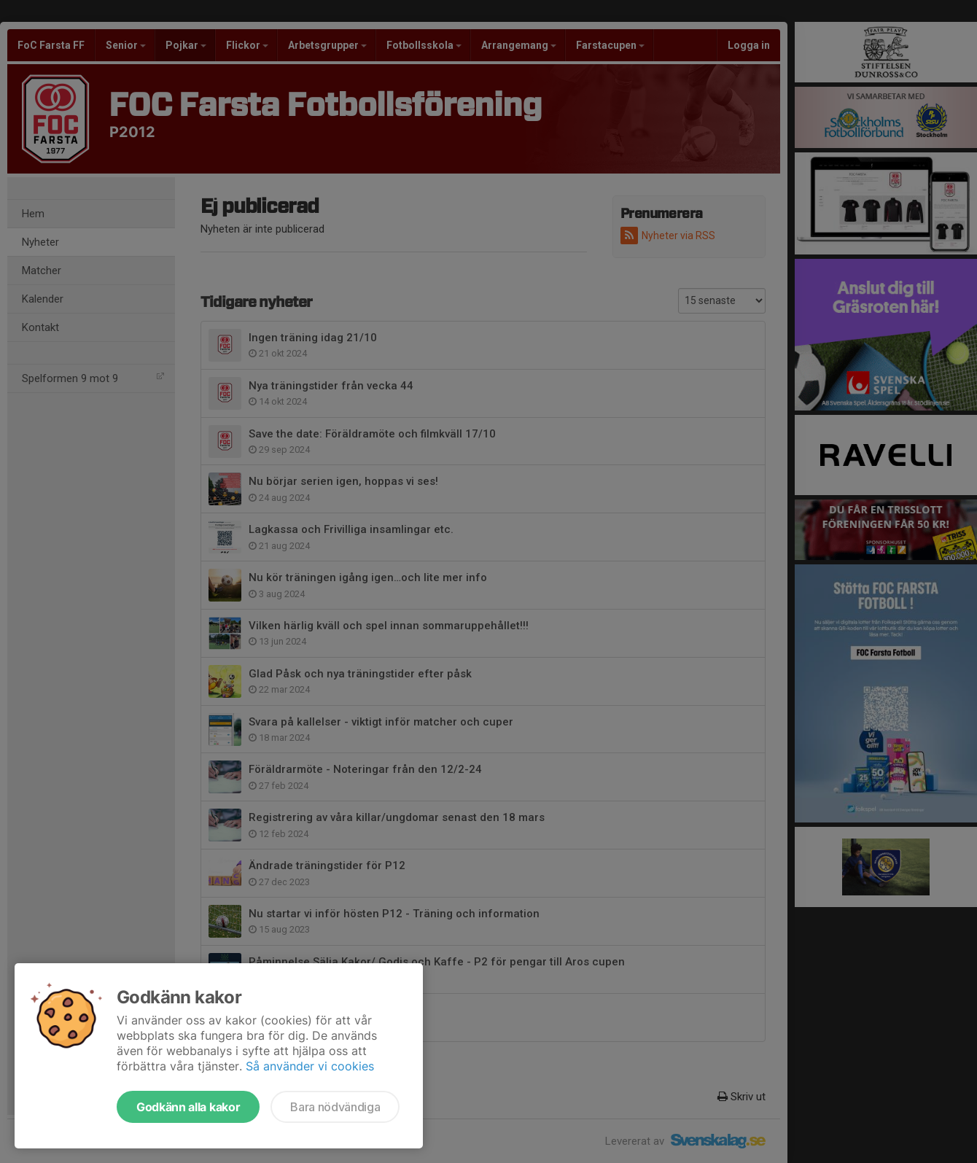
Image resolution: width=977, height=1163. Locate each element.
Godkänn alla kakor (188, 1107)
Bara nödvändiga (335, 1107)
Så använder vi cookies (310, 1066)
